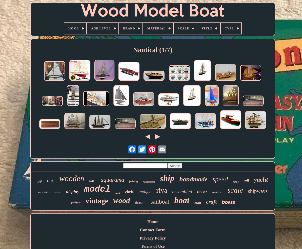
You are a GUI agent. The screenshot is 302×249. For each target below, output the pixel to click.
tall (246, 181)
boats (228, 202)
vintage (97, 201)
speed (220, 179)
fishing (133, 181)
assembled (182, 191)
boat (181, 200)
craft (211, 202)
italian (57, 192)
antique (144, 191)
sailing (75, 203)
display (72, 191)
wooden (71, 178)
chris (129, 192)
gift (40, 181)
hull (117, 192)
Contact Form (153, 230)
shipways (257, 191)
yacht (261, 179)
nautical (217, 192)
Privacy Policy (153, 238)
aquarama (112, 180)
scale (235, 190)
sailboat (159, 201)
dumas (140, 203)
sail (92, 180)
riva (161, 190)
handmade (193, 179)
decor (202, 191)
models (43, 192)
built (197, 203)
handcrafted (149, 181)
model (97, 189)
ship (167, 178)
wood (121, 200)
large (236, 181)
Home (152, 221)
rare (50, 180)
